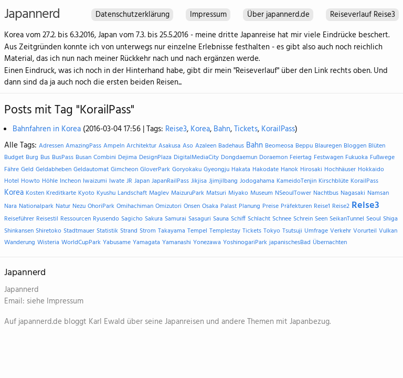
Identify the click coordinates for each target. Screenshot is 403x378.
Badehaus (231, 146)
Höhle (50, 181)
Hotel (11, 181)
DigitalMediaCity (196, 157)
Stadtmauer (78, 231)
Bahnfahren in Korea (47, 129)
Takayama (171, 231)
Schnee (281, 219)
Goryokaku (187, 169)
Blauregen (328, 146)
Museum (261, 193)
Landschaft (132, 193)
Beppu (304, 146)
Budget (14, 157)
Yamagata (146, 242)
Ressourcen (75, 219)
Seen (321, 219)
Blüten (376, 146)
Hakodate (265, 169)
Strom (148, 231)
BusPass (62, 157)
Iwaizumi (95, 181)
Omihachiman (134, 206)
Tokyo (271, 231)
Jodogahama (257, 181)
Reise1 (322, 206)
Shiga (390, 219)
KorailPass (278, 129)
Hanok (289, 169)
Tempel (197, 231)
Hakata (240, 169)
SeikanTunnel (347, 219)
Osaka (210, 206)
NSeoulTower (293, 193)
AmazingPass (83, 146)
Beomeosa (279, 146)
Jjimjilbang (223, 181)
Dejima (127, 157)
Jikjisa (199, 181)
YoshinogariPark (245, 242)
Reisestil (47, 219)
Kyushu (106, 193)
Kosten (35, 193)
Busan (83, 157)
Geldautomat (91, 169)
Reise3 (176, 129)
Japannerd (32, 14)
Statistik (107, 231)
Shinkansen (19, 231)
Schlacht (259, 219)
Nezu (79, 206)
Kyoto (86, 193)
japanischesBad (290, 242)
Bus (45, 157)
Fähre (11, 169)
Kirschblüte (333, 181)
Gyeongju (216, 169)
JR (129, 181)
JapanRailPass (170, 181)
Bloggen (355, 146)
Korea (200, 129)
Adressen (51, 146)
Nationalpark (36, 206)
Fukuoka (356, 157)
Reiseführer (19, 219)
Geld (27, 169)
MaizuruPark (187, 193)
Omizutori (168, 206)
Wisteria (48, 242)
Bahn (222, 129)
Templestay (224, 231)
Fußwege (382, 157)
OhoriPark (101, 206)
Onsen (192, 206)
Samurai (175, 219)
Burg (32, 157)
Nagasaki (353, 193)
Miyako (238, 193)
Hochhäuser (340, 169)
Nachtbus (325, 193)
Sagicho (132, 219)
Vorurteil (365, 231)
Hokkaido (371, 169)
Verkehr (340, 231)
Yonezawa (207, 242)
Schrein (303, 219)
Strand (128, 231)
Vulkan (388, 231)
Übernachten (330, 242)
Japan (142, 181)
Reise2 (340, 206)
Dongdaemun (239, 157)
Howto (30, 181)
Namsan (378, 193)
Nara (10, 206)
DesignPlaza (155, 157)
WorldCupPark (81, 242)
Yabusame (117, 242)
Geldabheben (53, 169)
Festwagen (328, 157)
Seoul (373, 219)
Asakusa (169, 146)
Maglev (159, 193)
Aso (188, 146)
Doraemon (273, 157)
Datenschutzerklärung (132, 14)
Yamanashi (176, 242)
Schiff (238, 219)
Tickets (246, 129)
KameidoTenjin (296, 181)
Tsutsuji (292, 231)
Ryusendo (106, 219)
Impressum (208, 14)
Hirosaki (311, 169)
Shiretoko (48, 231)
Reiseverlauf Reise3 (362, 14)
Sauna (221, 219)
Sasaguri (199, 219)
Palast (228, 206)
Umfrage (316, 231)
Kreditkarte (61, 193)
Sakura (154, 219)
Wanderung (19, 242)
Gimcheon (124, 169)
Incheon (70, 181)
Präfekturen (296, 206)
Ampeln (113, 146)
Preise (270, 206)
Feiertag (301, 157)
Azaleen (205, 146)
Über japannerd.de (278, 14)
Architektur (141, 146)
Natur (63, 206)
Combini (104, 157)
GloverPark (155, 169)
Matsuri (216, 193)
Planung (249, 206)
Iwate (116, 181)
